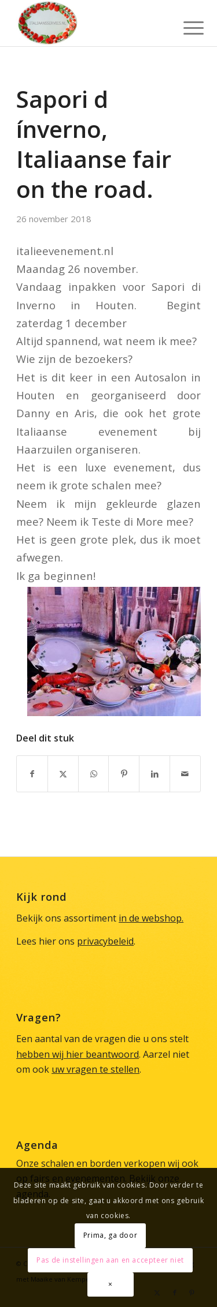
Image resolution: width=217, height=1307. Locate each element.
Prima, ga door (110, 1235)
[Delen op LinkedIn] (154, 774)
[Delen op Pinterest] (124, 774)
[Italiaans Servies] (90, 23)
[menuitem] (184, 24)
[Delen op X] (63, 774)
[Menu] (184, 24)
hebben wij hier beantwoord (77, 1054)
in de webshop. (151, 918)
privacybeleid (105, 941)
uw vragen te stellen (95, 1069)
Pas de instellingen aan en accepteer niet (110, 1260)
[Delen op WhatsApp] (94, 774)
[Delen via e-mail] (185, 774)
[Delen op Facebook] (32, 774)
